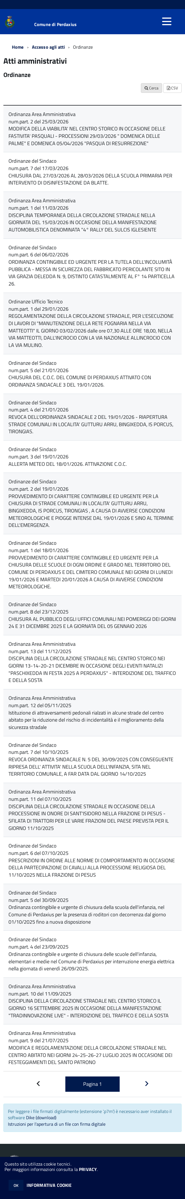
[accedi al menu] (166, 21)
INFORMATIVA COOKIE (49, 1185)
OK (16, 1185)
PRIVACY (88, 1169)
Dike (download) (41, 1117)
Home (18, 47)
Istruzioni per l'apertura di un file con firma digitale (57, 1124)
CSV (172, 88)
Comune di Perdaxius (55, 24)
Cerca (151, 88)
